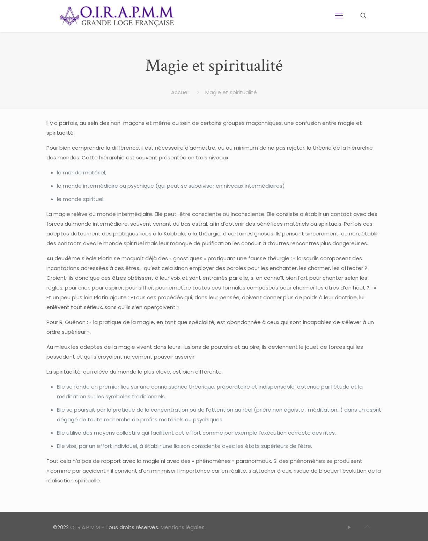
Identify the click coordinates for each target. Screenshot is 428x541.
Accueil (180, 92)
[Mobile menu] (339, 16)
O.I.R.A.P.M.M (85, 527)
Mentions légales (183, 527)
